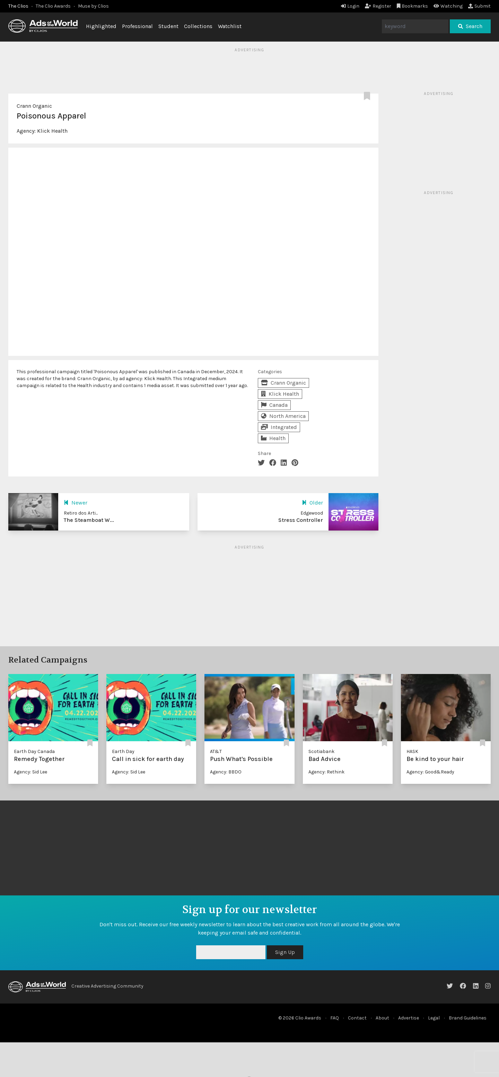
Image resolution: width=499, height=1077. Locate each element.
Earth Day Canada (34, 751)
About (382, 1018)
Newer (75, 502)
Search (470, 26)
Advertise (408, 1018)
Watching (448, 6)
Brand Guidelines (468, 1018)
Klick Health (52, 131)
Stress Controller (300, 520)
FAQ (334, 1018)
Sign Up (285, 952)
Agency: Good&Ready (430, 772)
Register (378, 6)
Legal (434, 1018)
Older (312, 502)
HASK (412, 751)
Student (168, 26)
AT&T (216, 751)
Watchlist (230, 26)
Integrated (279, 427)
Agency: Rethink (326, 772)
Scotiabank (321, 751)
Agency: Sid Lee (30, 772)
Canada (274, 405)
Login (350, 6)
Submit (479, 6)
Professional (137, 26)
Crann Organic (34, 106)
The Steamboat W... (89, 520)
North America (283, 416)
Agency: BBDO (226, 772)
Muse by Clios (93, 6)
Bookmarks (412, 6)
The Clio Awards (53, 6)
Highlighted (101, 26)
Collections (198, 26)
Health (273, 438)
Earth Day (123, 751)
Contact (357, 1018)
